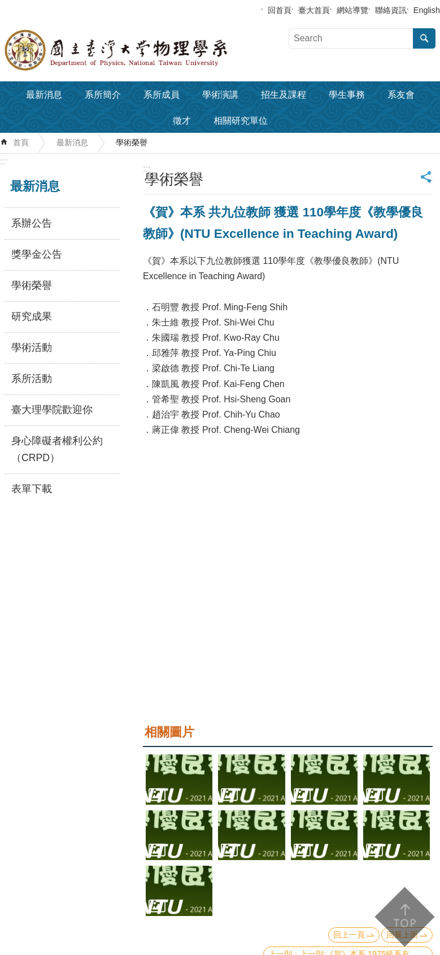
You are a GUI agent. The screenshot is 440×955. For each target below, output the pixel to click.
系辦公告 (31, 223)
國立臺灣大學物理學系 (141, 50)
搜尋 (424, 38)
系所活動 (31, 378)
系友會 (401, 94)
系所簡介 (103, 94)
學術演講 (220, 94)
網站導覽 (352, 10)
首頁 (21, 142)
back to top (404, 917)
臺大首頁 (314, 10)
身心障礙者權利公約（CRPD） (57, 449)
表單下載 (31, 488)
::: (3, 161)
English (426, 10)
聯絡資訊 (391, 10)
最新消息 (44, 94)
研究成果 (31, 316)
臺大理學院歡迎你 (52, 409)
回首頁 (279, 10)
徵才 (182, 120)
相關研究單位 (241, 120)
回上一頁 (349, 934)
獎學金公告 (36, 254)
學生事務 (347, 94)
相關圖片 (169, 732)
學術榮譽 (131, 142)
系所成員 (161, 94)
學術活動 (31, 347)
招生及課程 (283, 94)
